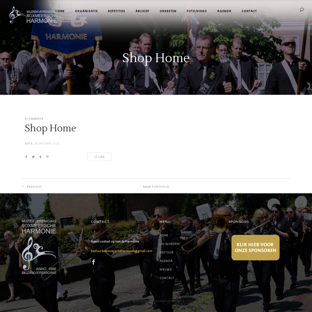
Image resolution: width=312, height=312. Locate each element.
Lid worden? (170, 244)
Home (164, 235)
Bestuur (167, 252)
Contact (167, 278)
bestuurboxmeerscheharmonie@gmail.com (121, 251)
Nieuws (166, 270)
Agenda (166, 261)
